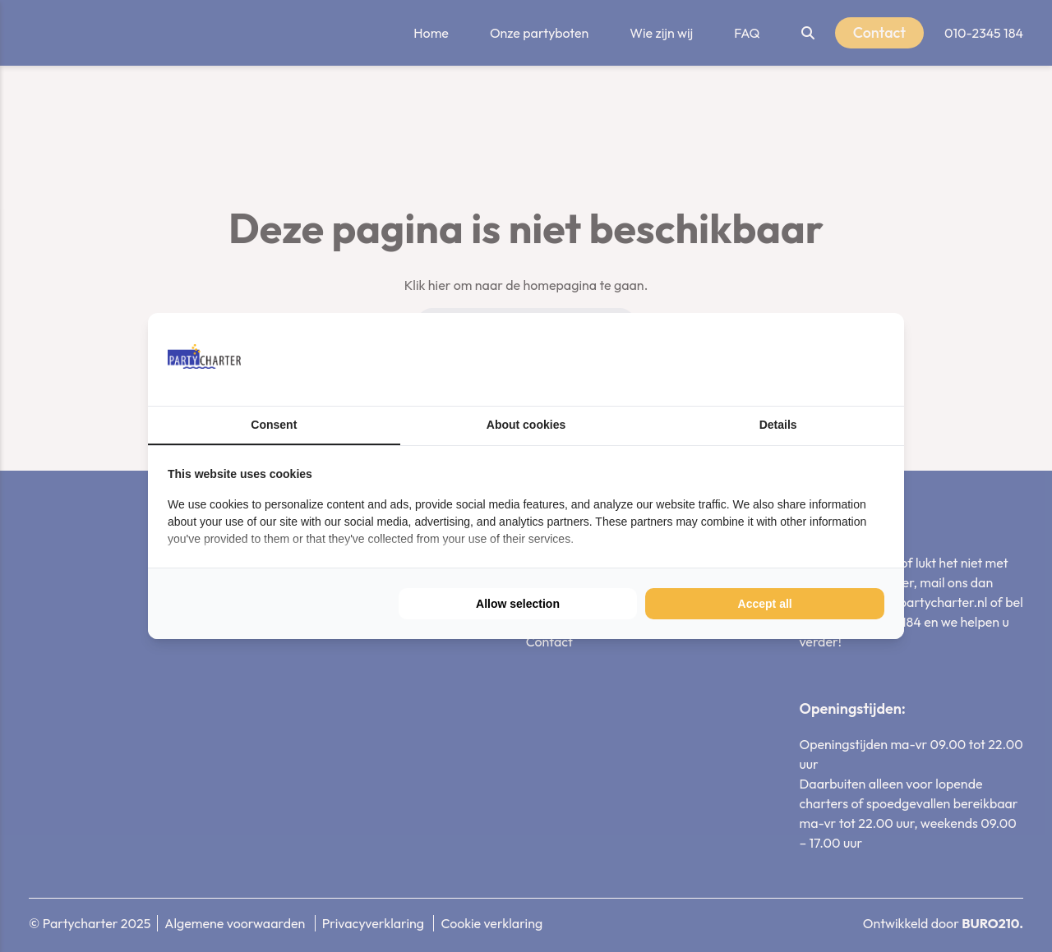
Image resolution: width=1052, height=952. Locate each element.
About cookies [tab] (526, 424)
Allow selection (518, 603)
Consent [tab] (274, 424)
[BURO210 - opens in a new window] (822, 359)
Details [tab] (778, 424)
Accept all (765, 603)
